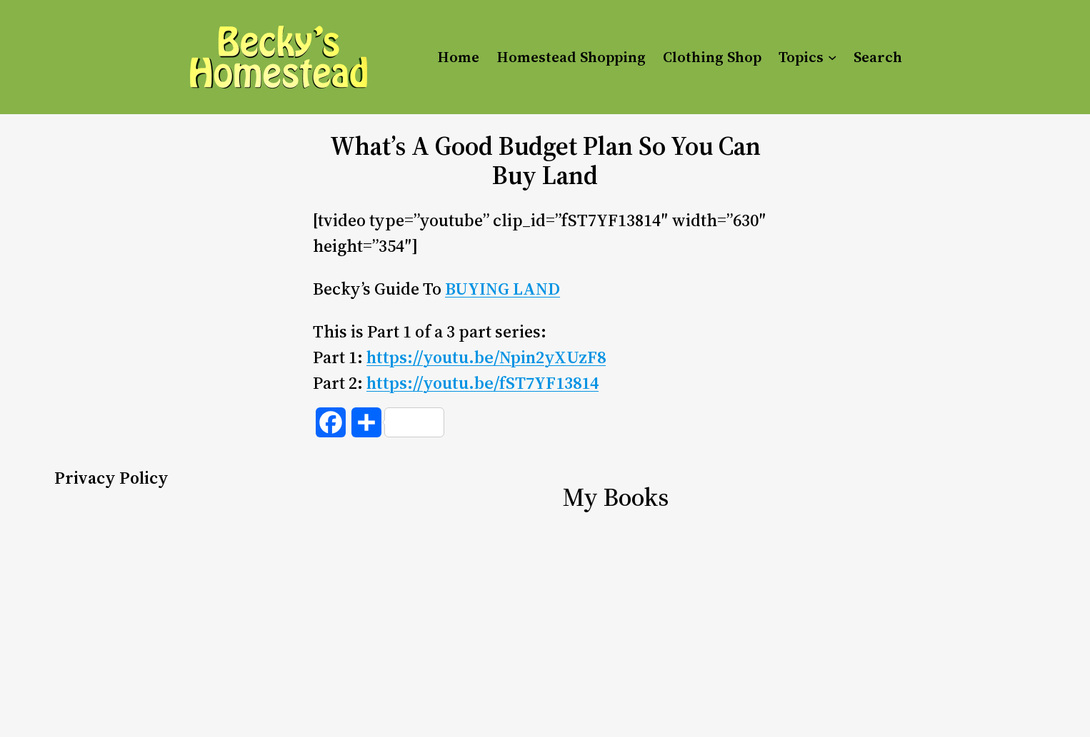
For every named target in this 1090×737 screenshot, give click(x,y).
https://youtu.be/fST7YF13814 (482, 383)
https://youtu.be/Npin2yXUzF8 (486, 357)
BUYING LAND (502, 288)
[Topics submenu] (832, 57)
